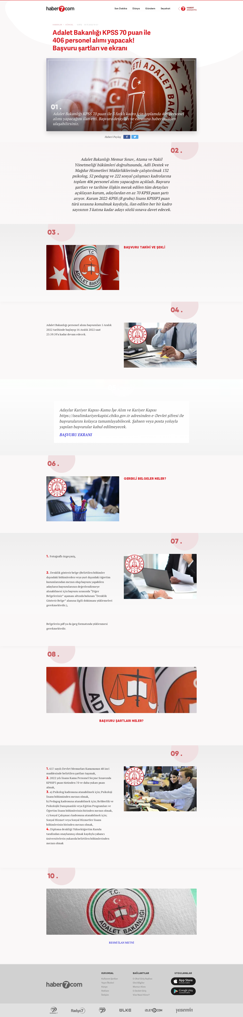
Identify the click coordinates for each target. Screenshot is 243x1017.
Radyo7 (78, 1010)
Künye (104, 986)
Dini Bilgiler (138, 982)
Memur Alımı (139, 986)
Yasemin (184, 1010)
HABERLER (57, 25)
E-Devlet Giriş (139, 990)
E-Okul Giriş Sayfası (142, 978)
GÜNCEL (69, 25)
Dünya (136, 8)
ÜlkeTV (125, 1010)
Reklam (105, 990)
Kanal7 (53, 1010)
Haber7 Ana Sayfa (187, 9)
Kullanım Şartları (109, 978)
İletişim (105, 994)
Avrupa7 (102, 1010)
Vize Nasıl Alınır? (141, 994)
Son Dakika (121, 8)
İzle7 (153, 1010)
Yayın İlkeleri (107, 982)
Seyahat (165, 8)
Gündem (150, 8)
